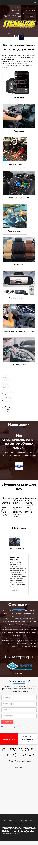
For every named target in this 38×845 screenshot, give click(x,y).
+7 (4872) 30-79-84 (12, 16)
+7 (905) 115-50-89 (28, 11)
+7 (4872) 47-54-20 (12, 11)
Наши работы (19, 820)
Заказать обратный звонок (10, 833)
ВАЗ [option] (19, 468)
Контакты (22, 823)
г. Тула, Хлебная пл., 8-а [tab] (9, 739)
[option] (19, 565)
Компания (15, 823)
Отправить (7, 722)
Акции (32, 820)
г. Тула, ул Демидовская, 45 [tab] (28, 739)
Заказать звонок (19, 46)
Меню (34, 2)
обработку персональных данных (24, 727)
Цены (27, 820)
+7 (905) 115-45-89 (28, 16)
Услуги (6, 820)
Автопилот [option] (19, 668)
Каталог (11, 820)
